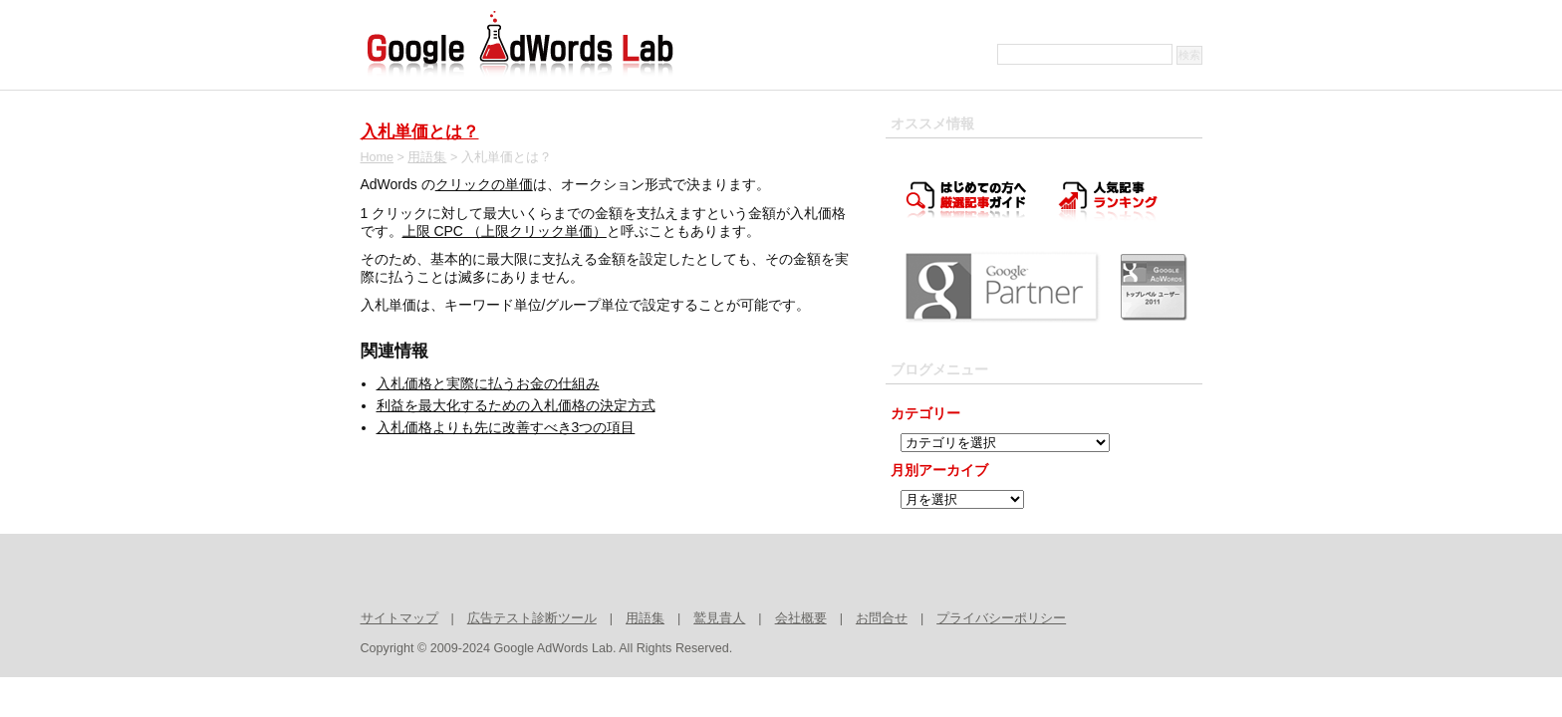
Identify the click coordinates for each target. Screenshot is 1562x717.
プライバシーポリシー (1001, 618)
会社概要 (801, 618)
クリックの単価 (484, 184)
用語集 (426, 157)
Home (377, 157)
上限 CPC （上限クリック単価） (504, 231)
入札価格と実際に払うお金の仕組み (488, 383)
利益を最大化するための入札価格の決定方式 (516, 405)
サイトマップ (399, 618)
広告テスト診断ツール (532, 618)
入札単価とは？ (420, 131)
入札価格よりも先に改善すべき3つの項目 (506, 427)
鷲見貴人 (719, 618)
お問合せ (882, 618)
